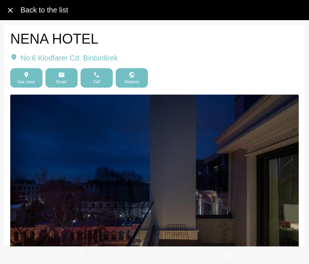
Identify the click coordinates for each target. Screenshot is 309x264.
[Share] (80, 255)
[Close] (10, 10)
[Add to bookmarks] (229, 255)
